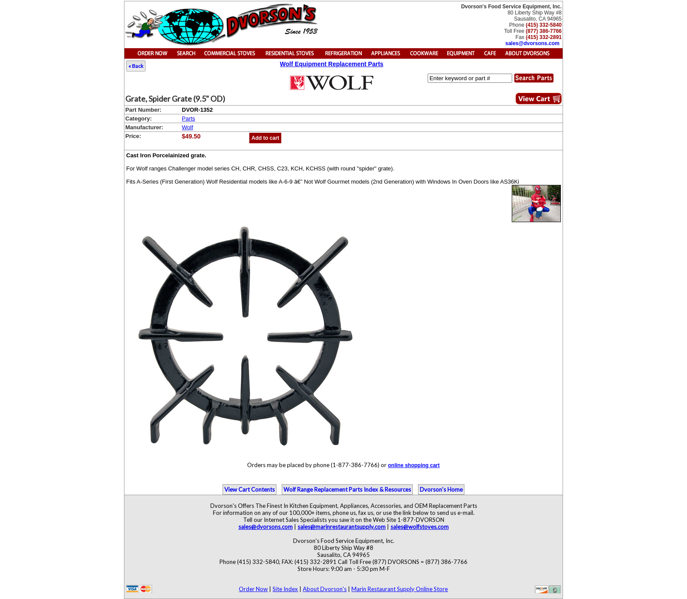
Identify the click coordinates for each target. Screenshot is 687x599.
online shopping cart (413, 465)
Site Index (285, 588)
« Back (135, 66)
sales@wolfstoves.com (419, 526)
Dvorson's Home (441, 489)
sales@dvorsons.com (532, 43)
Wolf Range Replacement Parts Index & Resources (347, 489)
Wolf (187, 127)
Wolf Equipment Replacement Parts (331, 63)
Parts (188, 118)
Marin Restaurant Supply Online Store (399, 588)
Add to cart (265, 138)
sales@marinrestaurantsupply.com (341, 526)
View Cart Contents (249, 489)
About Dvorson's (325, 588)
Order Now (253, 588)
